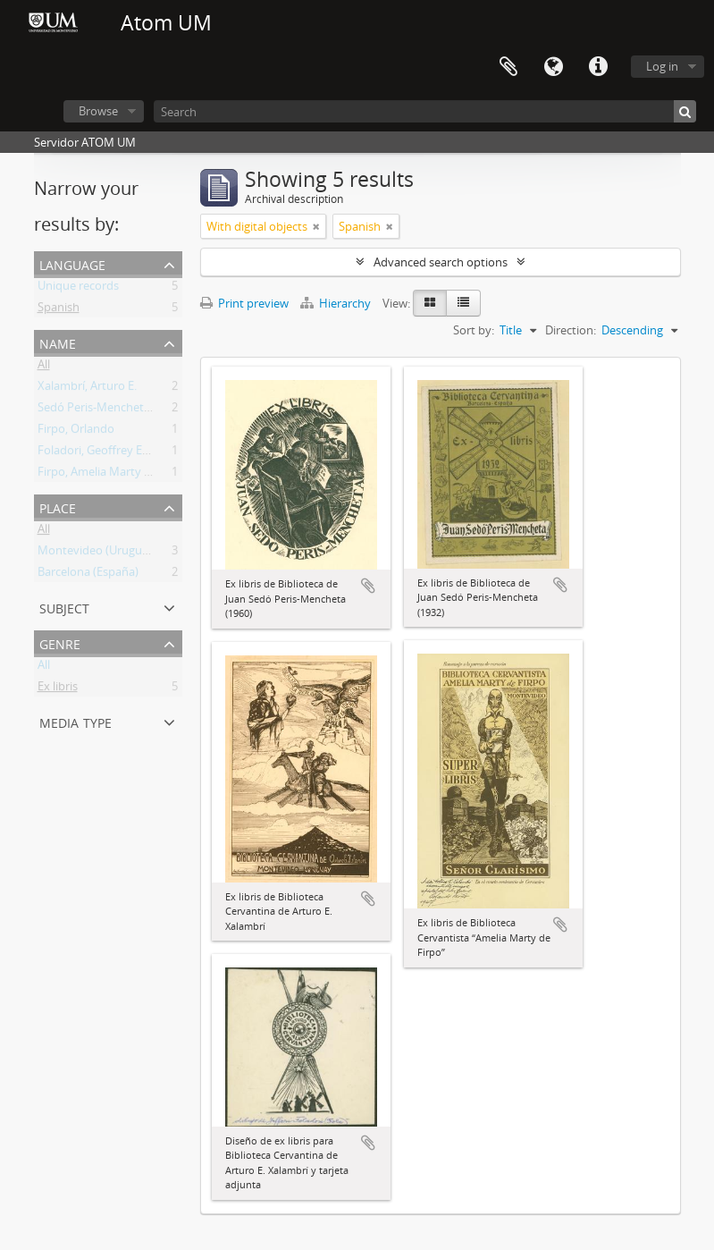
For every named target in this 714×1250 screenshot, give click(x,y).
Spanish (59, 310)
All (44, 367)
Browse (98, 111)
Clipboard (508, 67)
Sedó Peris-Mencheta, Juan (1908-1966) (140, 410)
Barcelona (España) (88, 575)
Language (553, 67)
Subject (64, 607)
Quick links (597, 67)
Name (57, 342)
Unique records (78, 289)
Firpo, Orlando (76, 432)
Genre (59, 642)
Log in (662, 66)
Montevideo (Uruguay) (98, 553)
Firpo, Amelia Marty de (97, 475)
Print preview (244, 303)
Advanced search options (441, 262)
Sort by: (473, 330)
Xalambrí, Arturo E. (87, 389)
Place (57, 506)
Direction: (570, 330)
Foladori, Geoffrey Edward (107, 453)
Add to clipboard (368, 586)
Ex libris (58, 689)
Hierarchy (337, 303)
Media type (75, 721)
